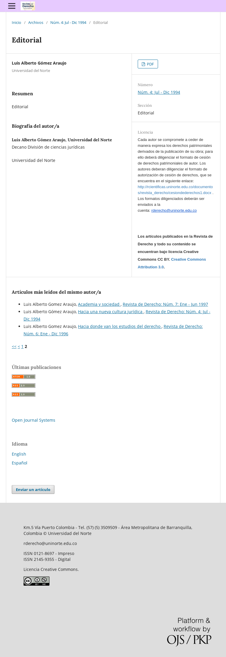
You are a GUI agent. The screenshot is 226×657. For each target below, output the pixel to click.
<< (14, 346)
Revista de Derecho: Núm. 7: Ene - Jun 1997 (165, 304)
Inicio (16, 22)
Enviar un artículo (33, 489)
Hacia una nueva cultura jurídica (111, 311)
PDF (150, 64)
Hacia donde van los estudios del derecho (120, 326)
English (19, 454)
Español (19, 463)
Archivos (35, 22)
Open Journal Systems (33, 420)
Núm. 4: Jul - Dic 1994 (68, 22)
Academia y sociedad (99, 304)
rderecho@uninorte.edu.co (174, 210)
